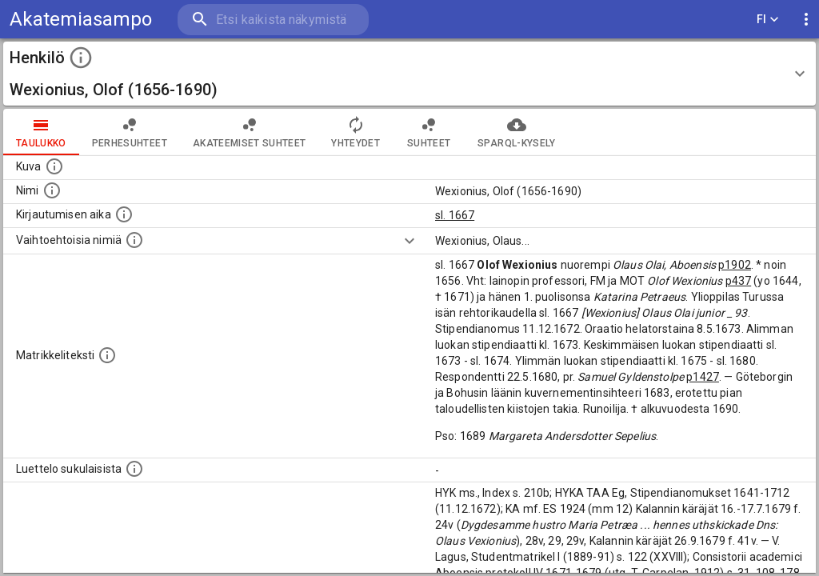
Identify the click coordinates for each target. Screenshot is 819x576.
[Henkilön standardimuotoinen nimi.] (52, 190)
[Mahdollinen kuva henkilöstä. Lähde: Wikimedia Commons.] (54, 166)
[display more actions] (806, 19)
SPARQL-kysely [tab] (516, 132)
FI (768, 19)
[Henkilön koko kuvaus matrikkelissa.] (107, 355)
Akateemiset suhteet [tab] (249, 132)
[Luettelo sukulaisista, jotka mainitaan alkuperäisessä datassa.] (134, 469)
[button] (409, 74)
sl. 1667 (454, 215)
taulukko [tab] (41, 132)
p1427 (702, 376)
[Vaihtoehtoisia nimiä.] (134, 240)
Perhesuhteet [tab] (129, 132)
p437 (738, 280)
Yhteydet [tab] (355, 132)
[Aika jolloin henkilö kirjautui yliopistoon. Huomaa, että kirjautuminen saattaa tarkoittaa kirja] (124, 214)
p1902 (734, 264)
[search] (272, 19)
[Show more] (409, 241)
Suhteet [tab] (429, 132)
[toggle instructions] (81, 57)
